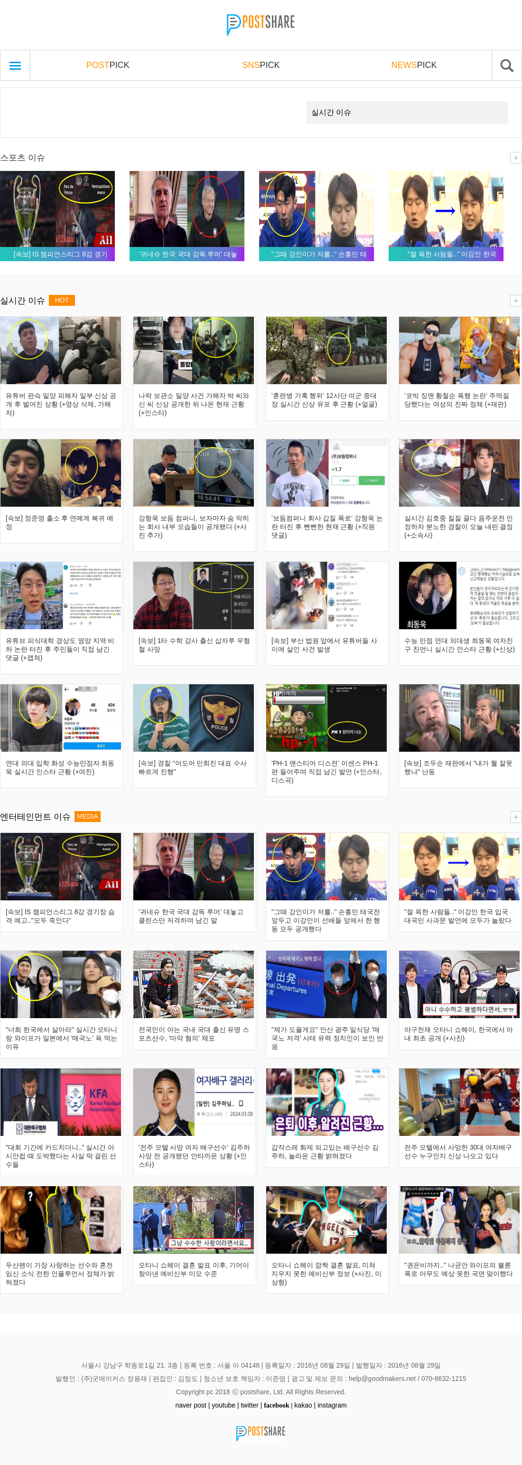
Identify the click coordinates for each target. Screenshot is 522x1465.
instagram (331, 1405)
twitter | (251, 1405)
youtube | (225, 1405)
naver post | (192, 1405)
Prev (22, 101)
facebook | (278, 1405)
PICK (108, 65)
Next (282, 101)
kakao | (305, 1405)
